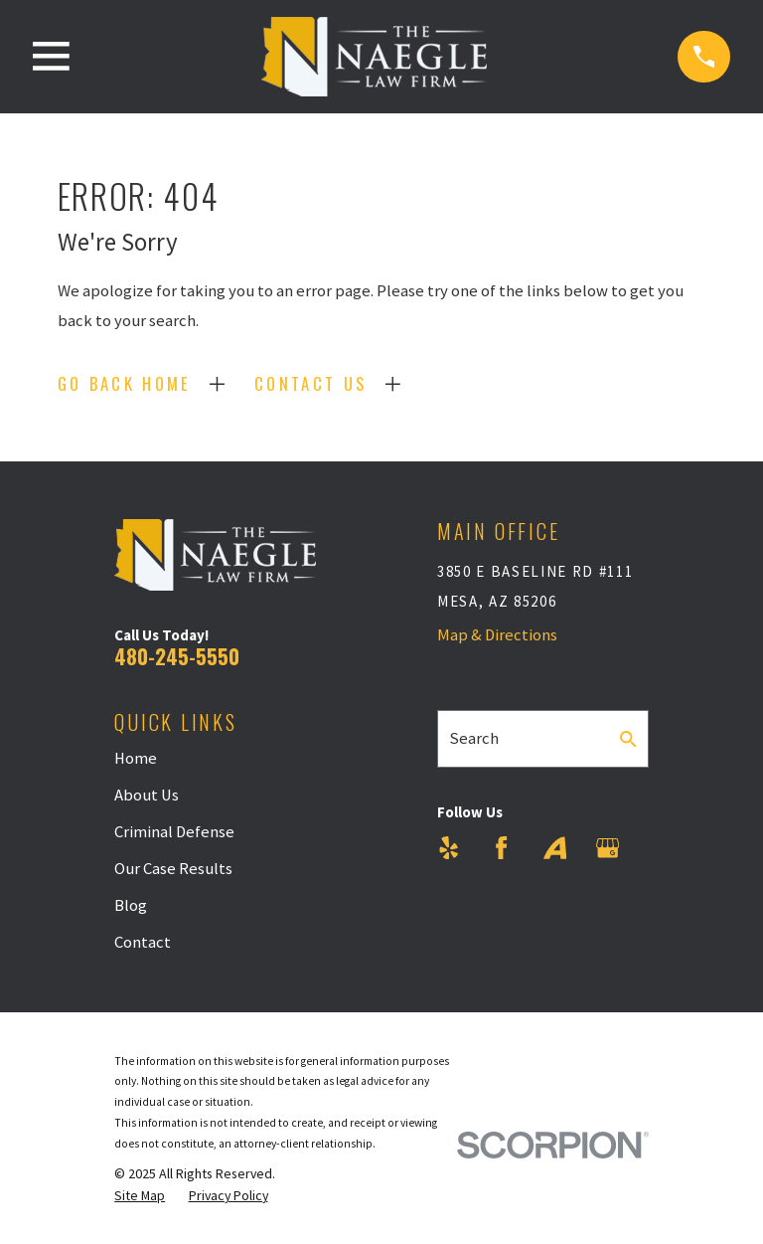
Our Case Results (173, 868)
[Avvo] (554, 847)
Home (135, 758)
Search (474, 738)
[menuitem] (139, 1195)
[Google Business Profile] (607, 847)
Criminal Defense (174, 831)
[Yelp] (448, 847)
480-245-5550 (176, 655)
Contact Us (310, 383)
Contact (142, 942)
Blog (130, 905)
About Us (146, 795)
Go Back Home (125, 383)
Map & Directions (497, 634)
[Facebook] (501, 847)
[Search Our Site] (628, 739)
